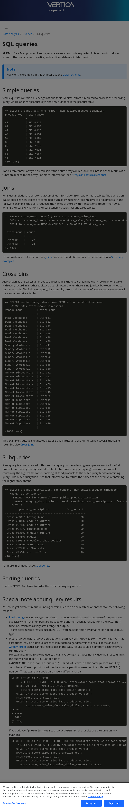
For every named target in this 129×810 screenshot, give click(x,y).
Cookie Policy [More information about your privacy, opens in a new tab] (95, 800)
